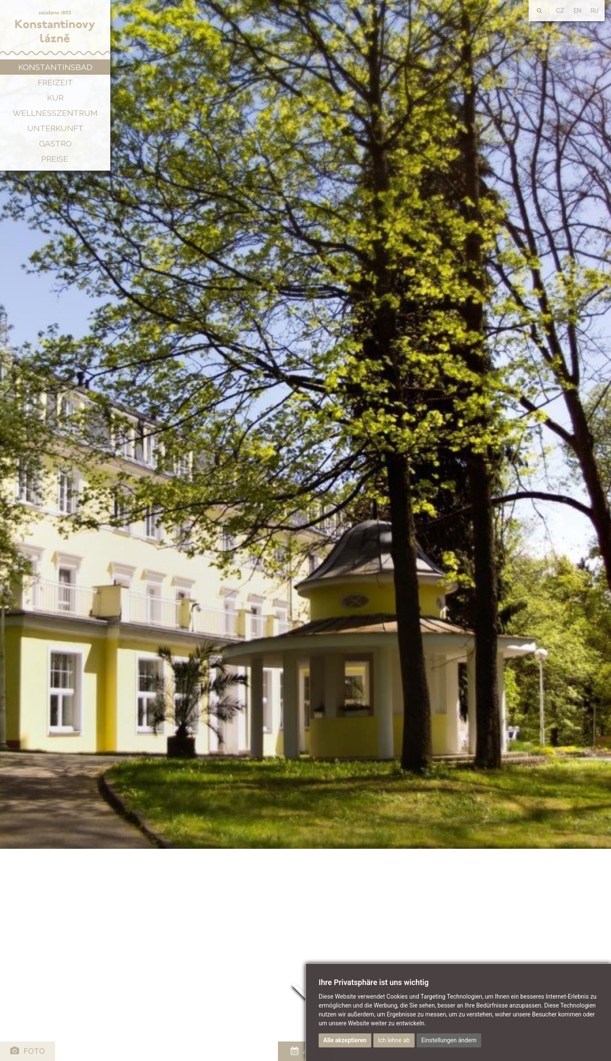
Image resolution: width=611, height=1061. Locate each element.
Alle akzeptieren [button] (345, 1040)
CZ (560, 10)
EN (577, 10)
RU (595, 10)
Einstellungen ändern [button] (448, 1040)
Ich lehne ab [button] (394, 1040)
